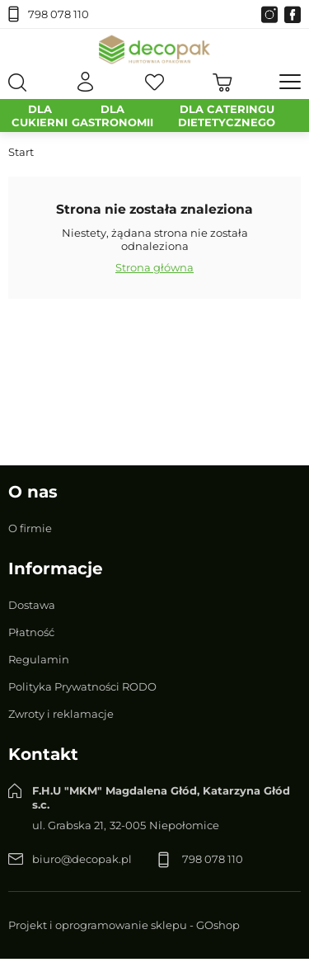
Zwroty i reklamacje (61, 713)
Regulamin (38, 659)
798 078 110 (58, 14)
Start (21, 151)
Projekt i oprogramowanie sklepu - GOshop (124, 925)
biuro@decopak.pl (82, 859)
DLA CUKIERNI (40, 115)
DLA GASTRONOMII (112, 115)
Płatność (31, 632)
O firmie (30, 528)
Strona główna (154, 267)
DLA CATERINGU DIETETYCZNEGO (226, 115)
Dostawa (31, 604)
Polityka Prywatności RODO (82, 686)
